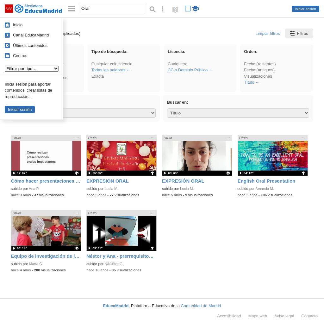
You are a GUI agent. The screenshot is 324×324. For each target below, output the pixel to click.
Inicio (17, 25)
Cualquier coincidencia (112, 64)
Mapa (257, 316)
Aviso (284, 316)
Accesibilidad (229, 316)
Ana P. (34, 189)
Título (249, 82)
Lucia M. (111, 189)
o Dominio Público (188, 70)
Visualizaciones (258, 76)
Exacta (97, 76)
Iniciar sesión (305, 9)
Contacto (309, 316)
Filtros (298, 33)
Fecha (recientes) (260, 64)
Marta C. (36, 264)
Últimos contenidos (30, 45)
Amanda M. (264, 189)
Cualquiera (177, 64)
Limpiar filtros (268, 33)
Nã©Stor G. (113, 264)
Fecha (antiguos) (259, 70)
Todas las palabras (108, 70)
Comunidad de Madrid (201, 305)
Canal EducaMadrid (31, 35)
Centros (20, 55)
